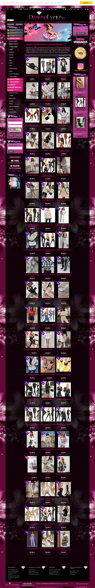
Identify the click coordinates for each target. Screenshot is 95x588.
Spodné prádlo (13, 68)
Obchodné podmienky (54, 574)
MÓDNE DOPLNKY (15, 87)
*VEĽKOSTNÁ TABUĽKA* (14, 577)
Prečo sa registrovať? (54, 571)
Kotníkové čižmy (13, 93)
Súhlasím (86, 3)
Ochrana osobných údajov (14, 575)
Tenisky (11, 109)
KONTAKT (10, 574)
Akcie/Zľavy (12, 33)
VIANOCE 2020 (73, 572)
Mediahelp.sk (83, 587)
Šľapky (11, 103)
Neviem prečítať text (15, 132)
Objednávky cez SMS (74, 571)
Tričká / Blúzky (13, 76)
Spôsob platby (32, 571)
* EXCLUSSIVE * (14, 82)
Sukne (11, 71)
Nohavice (11, 52)
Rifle (10, 60)
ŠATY (10, 65)
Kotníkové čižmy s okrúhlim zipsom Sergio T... (80, 130)
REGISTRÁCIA (19, 24)
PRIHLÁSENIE (10, 24)
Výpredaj (11, 36)
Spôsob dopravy (32, 569)
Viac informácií (58, 3)
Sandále (11, 101)
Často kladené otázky (13, 569)
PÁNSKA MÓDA (14, 79)
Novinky (11, 30)
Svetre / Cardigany (14, 73)
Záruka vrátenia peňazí (13, 571)
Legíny (11, 49)
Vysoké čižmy (12, 112)
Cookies (10, 578)
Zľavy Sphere (73, 574)
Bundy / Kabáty (13, 41)
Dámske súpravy (13, 44)
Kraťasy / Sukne (13, 46)
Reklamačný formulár (54, 572)
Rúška (11, 63)
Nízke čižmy (12, 98)
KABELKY (12, 85)
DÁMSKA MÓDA (14, 38)
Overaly (11, 54)
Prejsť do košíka (80, 33)
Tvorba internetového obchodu (82, 583)
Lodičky (11, 95)
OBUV (11, 90)
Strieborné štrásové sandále (80, 89)
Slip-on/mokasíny (13, 106)
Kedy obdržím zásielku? (34, 574)
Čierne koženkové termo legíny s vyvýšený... (81, 109)
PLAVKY (11, 57)
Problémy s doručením (34, 572)
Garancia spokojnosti (12, 572)
